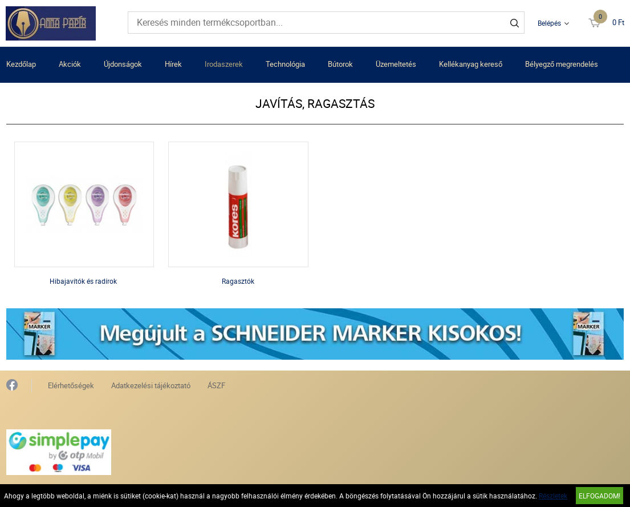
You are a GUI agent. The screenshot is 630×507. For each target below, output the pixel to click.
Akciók (70, 64)
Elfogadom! (599, 495)
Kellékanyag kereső (470, 64)
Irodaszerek (224, 64)
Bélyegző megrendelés (561, 64)
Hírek (173, 64)
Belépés (549, 22)
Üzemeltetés (396, 64)
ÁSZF (216, 385)
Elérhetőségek (71, 385)
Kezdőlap (21, 64)
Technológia (285, 64)
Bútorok (340, 64)
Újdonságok (123, 64)
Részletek (553, 495)
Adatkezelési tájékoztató (150, 385)
